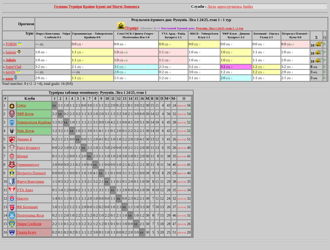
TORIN (11, 44)
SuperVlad (13, 67)
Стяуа (21, 105)
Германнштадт (28, 165)
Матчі (117, 6)
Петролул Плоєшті (31, 173)
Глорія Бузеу (26, 232)
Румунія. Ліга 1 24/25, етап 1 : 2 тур (219, 28)
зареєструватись (229, 6)
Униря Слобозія (29, 224)
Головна (61, 6)
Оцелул (22, 198)
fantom (11, 52)
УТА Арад (25, 190)
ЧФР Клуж (25, 114)
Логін (211, 6)
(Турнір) (127, 28)
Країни (89, 6)
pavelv (10, 72)
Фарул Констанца (30, 181)
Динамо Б (24, 139)
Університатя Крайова (34, 122)
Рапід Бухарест (28, 148)
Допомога (131, 6)
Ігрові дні (103, 6)
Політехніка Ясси (30, 215)
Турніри (75, 6)
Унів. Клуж (25, 131)
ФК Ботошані (27, 207)
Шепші (22, 156)
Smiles (248, 6)
